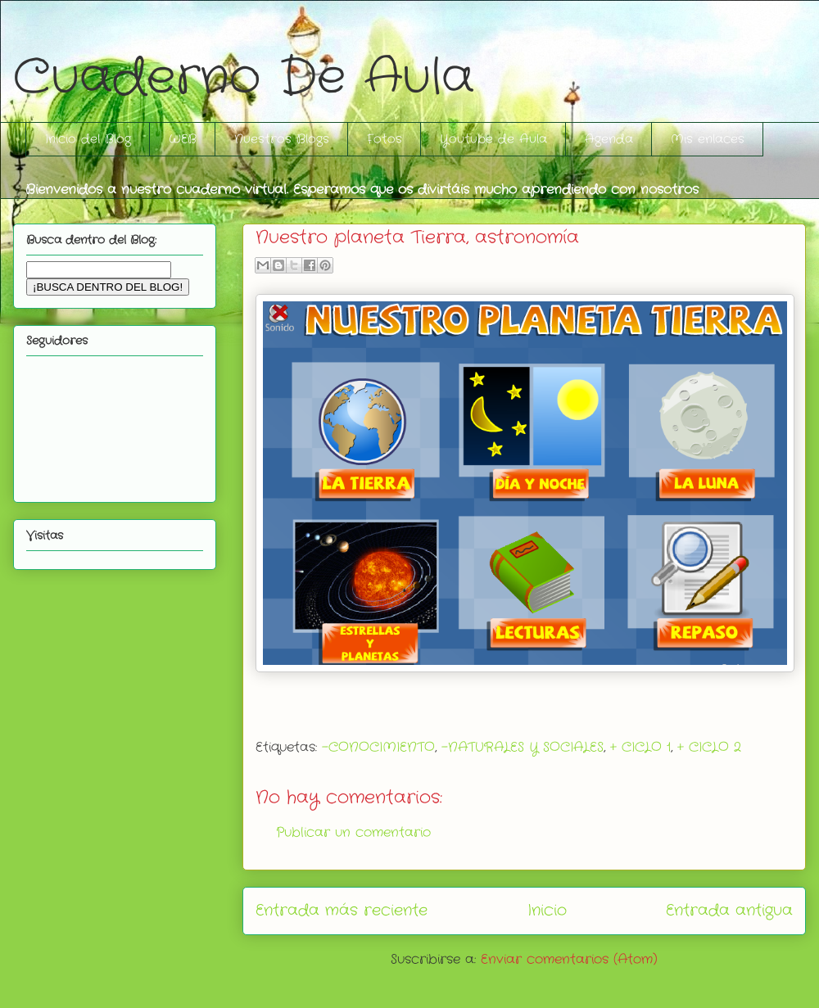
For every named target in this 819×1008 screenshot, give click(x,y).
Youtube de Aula (493, 139)
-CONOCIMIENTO (378, 747)
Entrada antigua (729, 910)
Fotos (384, 139)
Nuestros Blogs (281, 139)
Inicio (547, 910)
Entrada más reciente (342, 910)
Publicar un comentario (353, 832)
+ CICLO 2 (709, 747)
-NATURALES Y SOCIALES (522, 747)
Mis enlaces (707, 139)
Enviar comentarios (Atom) (569, 959)
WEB (183, 139)
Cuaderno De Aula (243, 78)
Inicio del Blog (88, 139)
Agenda (609, 139)
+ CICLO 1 (640, 747)
